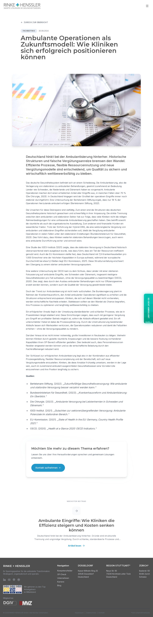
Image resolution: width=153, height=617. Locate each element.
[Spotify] (18, 579)
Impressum (79, 613)
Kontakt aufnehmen (48, 467)
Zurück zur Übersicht (34, 22)
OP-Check (61, 574)
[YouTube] (9, 579)
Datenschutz (91, 613)
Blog (59, 585)
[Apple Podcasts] (14, 579)
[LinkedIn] (4, 579)
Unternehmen (63, 578)
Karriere (60, 582)
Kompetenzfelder (64, 571)
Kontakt (102, 613)
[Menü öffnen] (147, 6)
